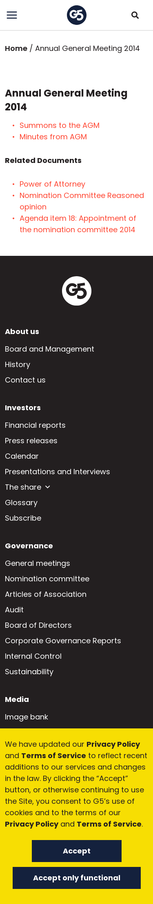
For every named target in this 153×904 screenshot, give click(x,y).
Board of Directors (38, 625)
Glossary (21, 502)
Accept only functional (76, 878)
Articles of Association (45, 594)
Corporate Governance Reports (63, 641)
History (17, 364)
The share (23, 487)
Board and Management (49, 349)
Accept (77, 851)
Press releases (31, 441)
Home (16, 48)
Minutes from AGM (53, 137)
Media (17, 699)
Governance (29, 546)
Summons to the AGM (61, 125)
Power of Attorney (54, 184)
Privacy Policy (113, 744)
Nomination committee (47, 579)
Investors (23, 408)
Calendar (22, 456)
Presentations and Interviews (57, 471)
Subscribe (23, 518)
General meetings (37, 563)
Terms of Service (53, 755)
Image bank (26, 717)
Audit (14, 610)
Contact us (25, 380)
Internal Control (33, 656)
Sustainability (29, 671)
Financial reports (35, 425)
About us (22, 331)
